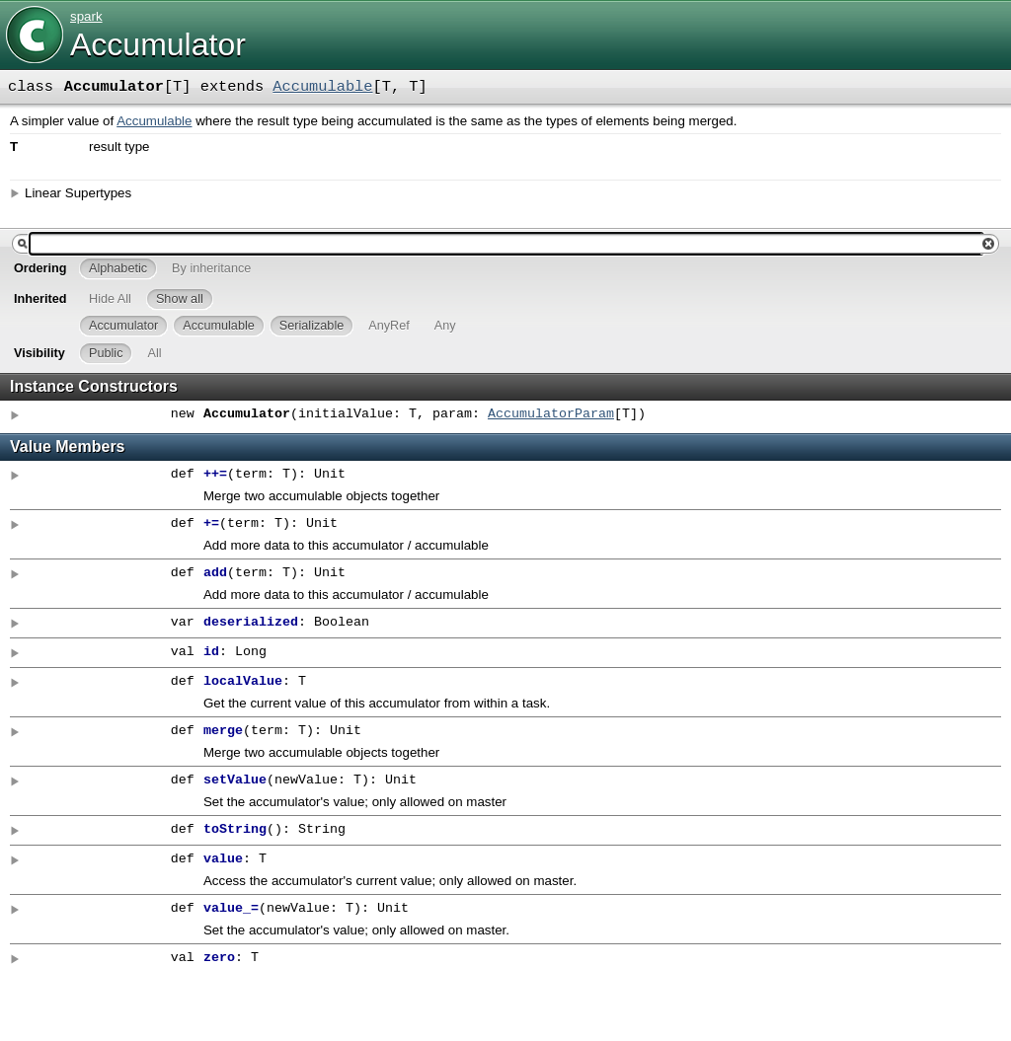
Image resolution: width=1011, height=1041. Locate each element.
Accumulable (322, 87)
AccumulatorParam (551, 414)
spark (86, 16)
